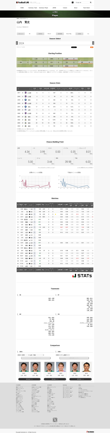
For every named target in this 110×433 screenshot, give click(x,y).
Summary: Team (32, 8)
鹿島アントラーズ (19, 387)
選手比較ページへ (74, 358)
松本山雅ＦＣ (49, 392)
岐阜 (29, 116)
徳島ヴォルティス (35, 406)
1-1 (31, 227)
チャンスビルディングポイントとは (46, 167)
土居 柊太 (51, 328)
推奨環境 (47, 423)
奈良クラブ (49, 400)
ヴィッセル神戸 (19, 406)
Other (79, 385)
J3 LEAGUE (49, 385)
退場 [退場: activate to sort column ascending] (88, 89)
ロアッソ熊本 (49, 409)
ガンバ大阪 (18, 404)
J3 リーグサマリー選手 (67, 396)
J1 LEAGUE (18, 385)
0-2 (31, 237)
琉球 (26, 235)
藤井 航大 (90, 298)
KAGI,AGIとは (81, 392)
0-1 (31, 211)
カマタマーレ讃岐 (50, 404)
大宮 (26, 232)
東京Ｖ (26, 209)
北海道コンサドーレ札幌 (36, 387)
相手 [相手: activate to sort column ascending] (25, 205)
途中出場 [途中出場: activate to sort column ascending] (46, 89)
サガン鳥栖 (34, 409)
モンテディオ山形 (35, 392)
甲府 (26, 227)
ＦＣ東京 (17, 393)
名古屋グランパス (19, 401)
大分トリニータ (35, 410)
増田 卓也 (51, 300)
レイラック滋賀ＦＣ (51, 397)
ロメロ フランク (49, 329)
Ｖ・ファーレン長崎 (20, 411)
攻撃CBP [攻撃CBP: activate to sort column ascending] (60, 205)
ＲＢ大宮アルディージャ (36, 396)
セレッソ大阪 (18, 405)
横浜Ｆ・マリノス (19, 398)
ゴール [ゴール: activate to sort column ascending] (58, 89)
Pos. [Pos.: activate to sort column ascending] (43, 205)
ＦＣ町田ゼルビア (19, 396)
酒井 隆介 (90, 305)
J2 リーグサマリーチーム (68, 391)
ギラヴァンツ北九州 (51, 407)
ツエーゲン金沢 (50, 394)
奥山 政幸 (51, 317)
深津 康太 (90, 300)
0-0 (31, 255)
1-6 (31, 217)
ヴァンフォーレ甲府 (35, 400)
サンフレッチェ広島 (20, 409)
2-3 (31, 253)
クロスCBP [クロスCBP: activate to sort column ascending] (70, 205)
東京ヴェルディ (19, 394)
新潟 (26, 224)
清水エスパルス (19, 400)
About (75, 8)
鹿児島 (26, 219)
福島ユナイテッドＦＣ (51, 387)
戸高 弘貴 (51, 335)
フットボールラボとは (82, 389)
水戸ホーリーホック (20, 388)
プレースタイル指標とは (83, 393)
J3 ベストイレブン (66, 397)
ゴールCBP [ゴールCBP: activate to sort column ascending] (92, 205)
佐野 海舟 (51, 331)
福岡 (26, 230)
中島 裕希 (90, 326)
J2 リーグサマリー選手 (67, 392)
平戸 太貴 (51, 324)
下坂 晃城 (90, 303)
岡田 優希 (90, 321)
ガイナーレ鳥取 (50, 401)
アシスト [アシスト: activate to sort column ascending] (76, 89)
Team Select (86, 8)
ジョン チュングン (49, 322)
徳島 (26, 245)
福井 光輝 (51, 298)
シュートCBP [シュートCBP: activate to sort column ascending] (86, 205)
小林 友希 (90, 310)
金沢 (26, 217)
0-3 (31, 214)
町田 (29, 100)
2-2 (31, 242)
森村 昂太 (51, 333)
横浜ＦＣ (33, 397)
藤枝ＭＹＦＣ (34, 405)
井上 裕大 (51, 326)
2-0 (31, 230)
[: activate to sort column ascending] (21, 89)
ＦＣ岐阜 (49, 396)
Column (65, 8)
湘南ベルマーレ (35, 398)
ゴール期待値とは (81, 397)
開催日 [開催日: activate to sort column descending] (21, 205)
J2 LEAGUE (34, 385)
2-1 (31, 266)
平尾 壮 (90, 307)
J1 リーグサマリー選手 (67, 388)
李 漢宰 (52, 319)
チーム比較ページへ (36, 358)
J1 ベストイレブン (66, 389)
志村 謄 (90, 301)
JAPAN (54, 8)
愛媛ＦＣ (49, 405)
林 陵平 (90, 324)
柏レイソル (18, 392)
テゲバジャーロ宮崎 (35, 411)
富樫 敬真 (90, 317)
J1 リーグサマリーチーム (68, 387)
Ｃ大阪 (29, 96)
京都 (26, 242)
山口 (26, 261)
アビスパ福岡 (18, 410)
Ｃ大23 (29, 92)
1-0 (31, 209)
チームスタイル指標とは (83, 394)
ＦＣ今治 (33, 407)
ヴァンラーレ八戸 (35, 388)
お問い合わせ (66, 423)
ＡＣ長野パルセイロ (51, 393)
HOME (22, 8)
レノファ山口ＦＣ (50, 402)
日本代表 (80, 388)
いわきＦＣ (34, 393)
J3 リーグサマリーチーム (68, 394)
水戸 (26, 237)
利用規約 (43, 423)
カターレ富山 (34, 402)
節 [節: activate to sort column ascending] (18, 205)
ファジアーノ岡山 (19, 407)
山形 (29, 110)
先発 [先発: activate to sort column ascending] (40, 89)
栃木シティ (34, 394)
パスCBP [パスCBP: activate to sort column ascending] (65, 205)
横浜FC (26, 240)
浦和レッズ (18, 389)
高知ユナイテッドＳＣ (51, 406)
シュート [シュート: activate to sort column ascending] (64, 89)
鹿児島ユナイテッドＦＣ (52, 410)
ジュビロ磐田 (34, 404)
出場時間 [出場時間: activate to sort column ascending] (52, 89)
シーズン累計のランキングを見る (84, 167)
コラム (79, 387)
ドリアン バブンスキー (86, 322)
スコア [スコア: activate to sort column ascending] (30, 205)
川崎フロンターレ (19, 397)
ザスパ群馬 (49, 389)
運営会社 (61, 423)
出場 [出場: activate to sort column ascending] (34, 89)
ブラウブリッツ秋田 (35, 391)
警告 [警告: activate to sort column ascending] (82, 89)
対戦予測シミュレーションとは (84, 396)
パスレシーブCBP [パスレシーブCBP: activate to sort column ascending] (81, 205)
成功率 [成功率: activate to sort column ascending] (70, 89)
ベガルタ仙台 (34, 389)
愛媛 (26, 222)
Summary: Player (43, 8)
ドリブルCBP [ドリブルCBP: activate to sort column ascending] (76, 205)
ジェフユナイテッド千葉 (20, 391)
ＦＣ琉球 (49, 411)
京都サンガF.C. (19, 402)
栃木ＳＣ (49, 388)
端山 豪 (52, 321)
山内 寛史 (90, 319)
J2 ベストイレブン (66, 393)
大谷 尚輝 (90, 308)
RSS (92, 47)
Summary (65, 385)
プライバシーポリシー (54, 423)
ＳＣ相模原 (49, 391)
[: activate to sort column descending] (18, 89)
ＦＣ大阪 (49, 398)
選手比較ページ (29, 379)
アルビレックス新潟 (35, 401)
